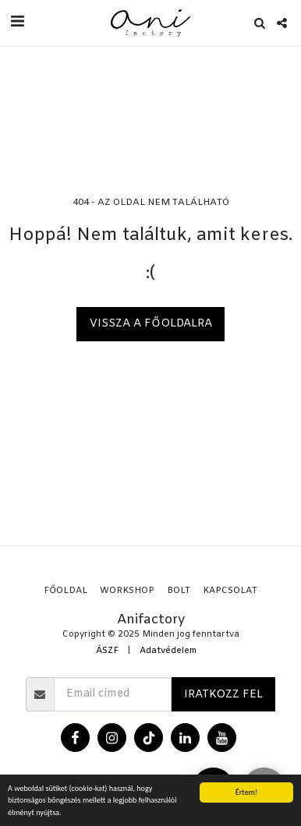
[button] (17, 22)
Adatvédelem (168, 651)
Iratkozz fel (223, 694)
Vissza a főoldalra (151, 323)
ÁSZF (107, 651)
